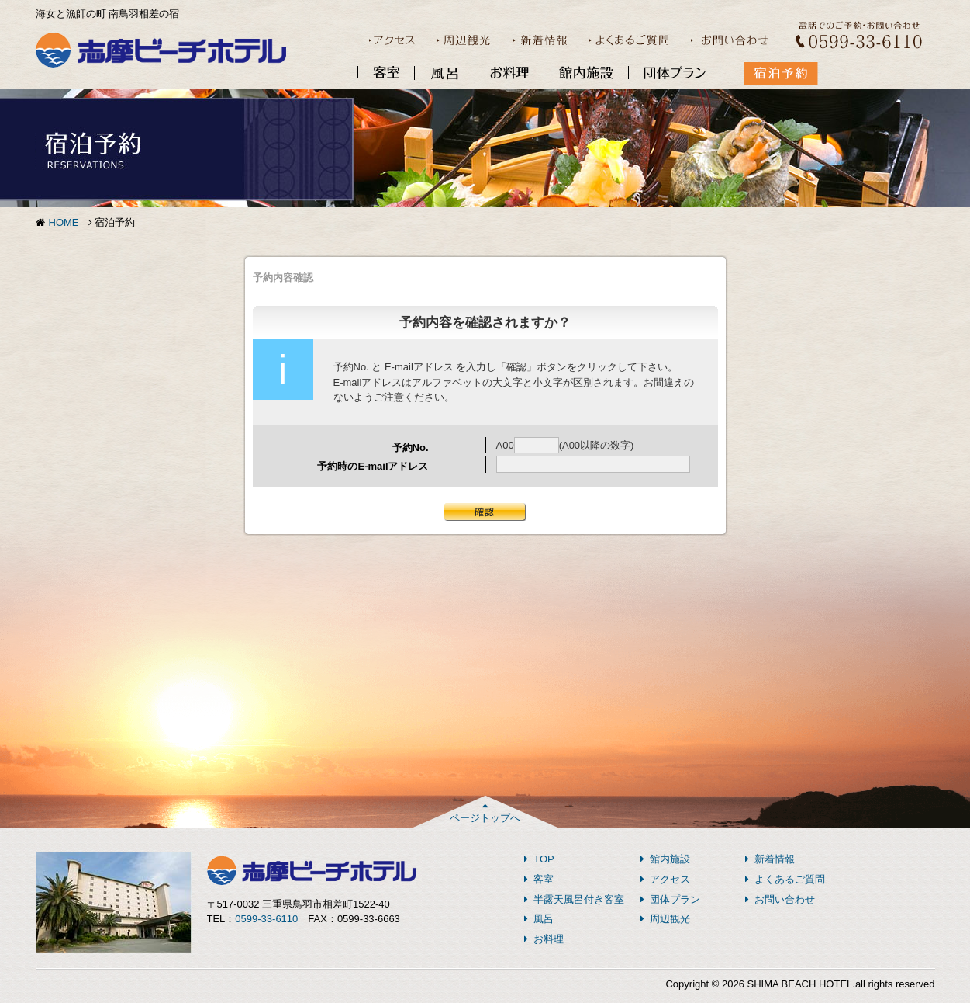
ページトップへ (485, 812)
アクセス (665, 879)
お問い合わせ (780, 899)
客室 (539, 879)
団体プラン (670, 899)
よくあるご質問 (785, 879)
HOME (64, 222)
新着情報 (770, 859)
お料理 (544, 939)
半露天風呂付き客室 (574, 899)
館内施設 (665, 859)
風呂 (539, 919)
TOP (539, 859)
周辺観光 (665, 919)
